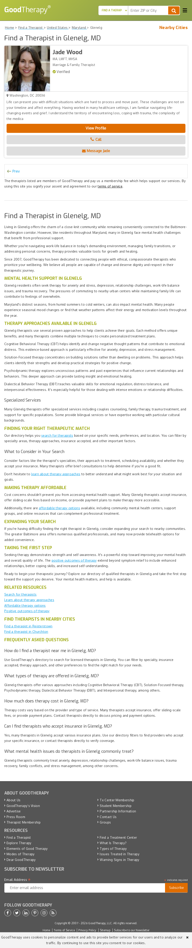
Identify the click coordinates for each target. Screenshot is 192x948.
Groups (105, 822)
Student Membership (115, 806)
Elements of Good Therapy (27, 849)
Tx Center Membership (117, 800)
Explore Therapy (19, 843)
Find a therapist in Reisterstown (28, 626)
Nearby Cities (173, 27)
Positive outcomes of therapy (26, 611)
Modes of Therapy (21, 854)
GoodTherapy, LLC (100, 923)
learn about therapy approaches (55, 474)
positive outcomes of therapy (74, 560)
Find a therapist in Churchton (26, 632)
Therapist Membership (24, 822)
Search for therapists (20, 594)
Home (46, 930)
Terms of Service (64, 930)
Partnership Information (118, 811)
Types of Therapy (113, 849)
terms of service (110, 186)
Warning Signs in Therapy (119, 860)
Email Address (17, 880)
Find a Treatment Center (118, 837)
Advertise (14, 811)
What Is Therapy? (113, 843)
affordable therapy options (59, 508)
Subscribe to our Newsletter (131, 930)
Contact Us (108, 817)
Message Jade (96, 151)
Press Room (16, 817)
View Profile (96, 128)
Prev (16, 171)
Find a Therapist (19, 837)
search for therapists (57, 435)
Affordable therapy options (25, 605)
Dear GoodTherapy (21, 860)
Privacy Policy (87, 930)
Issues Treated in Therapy (119, 854)
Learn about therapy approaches (29, 600)
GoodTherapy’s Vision (23, 806)
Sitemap (105, 930)
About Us (13, 800)
